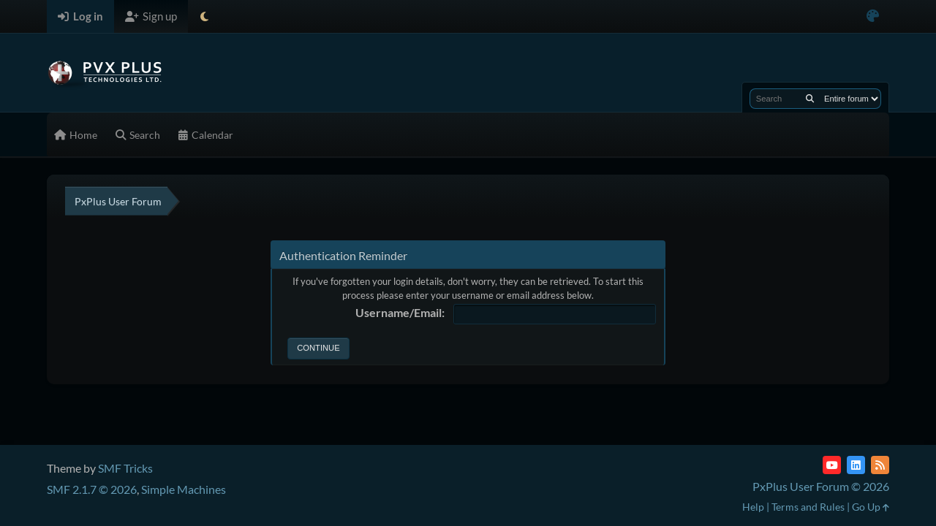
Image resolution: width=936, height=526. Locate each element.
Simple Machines (183, 489)
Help (753, 506)
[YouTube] (832, 465)
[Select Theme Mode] (204, 16)
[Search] (810, 98)
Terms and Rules (808, 506)
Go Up (870, 506)
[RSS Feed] (880, 465)
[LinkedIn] (856, 465)
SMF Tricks (125, 468)
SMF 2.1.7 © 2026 (92, 489)
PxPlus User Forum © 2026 (820, 486)
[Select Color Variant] (872, 16)
